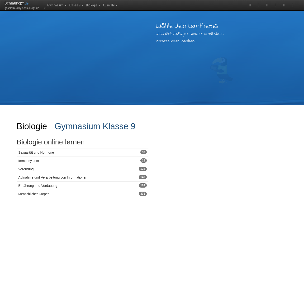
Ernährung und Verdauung (82, 185)
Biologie (111, 5)
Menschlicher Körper (82, 194)
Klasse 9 (87, 5)
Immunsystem (82, 160)
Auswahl (134, 5)
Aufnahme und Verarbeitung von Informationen (82, 177)
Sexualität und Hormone (82, 152)
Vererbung (82, 169)
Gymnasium (61, 5)
